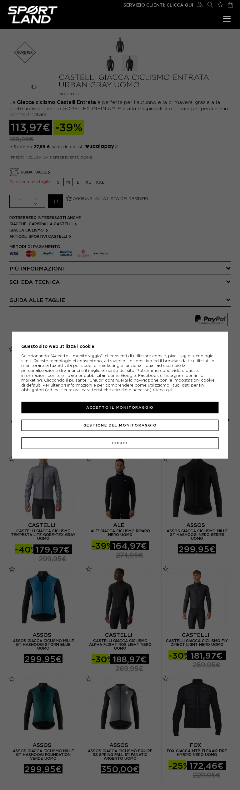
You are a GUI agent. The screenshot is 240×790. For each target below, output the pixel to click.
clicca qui (162, 390)
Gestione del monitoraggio (120, 425)
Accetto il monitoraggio (120, 407)
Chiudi (120, 443)
